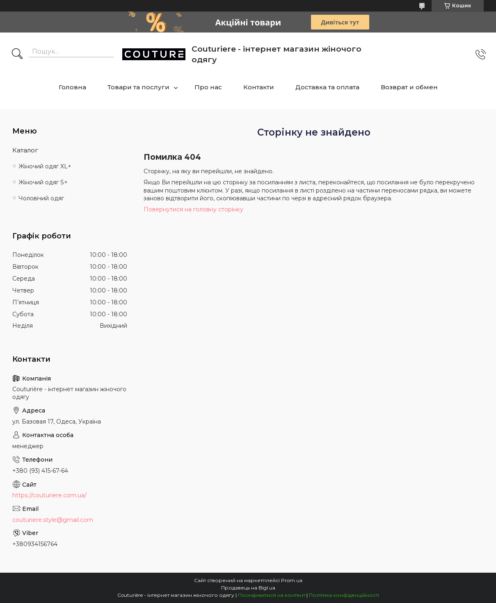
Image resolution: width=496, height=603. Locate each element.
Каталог (25, 150)
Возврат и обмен (409, 87)
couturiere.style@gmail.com (52, 520)
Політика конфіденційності (344, 595)
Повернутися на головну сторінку (193, 209)
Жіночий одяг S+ (43, 182)
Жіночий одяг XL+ (44, 166)
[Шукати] (17, 54)
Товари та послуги (138, 87)
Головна (72, 87)
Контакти (258, 87)
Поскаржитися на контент (271, 595)
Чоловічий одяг (41, 198)
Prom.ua (291, 580)
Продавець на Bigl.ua (248, 588)
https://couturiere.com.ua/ (49, 495)
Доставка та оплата (327, 87)
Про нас (208, 87)
